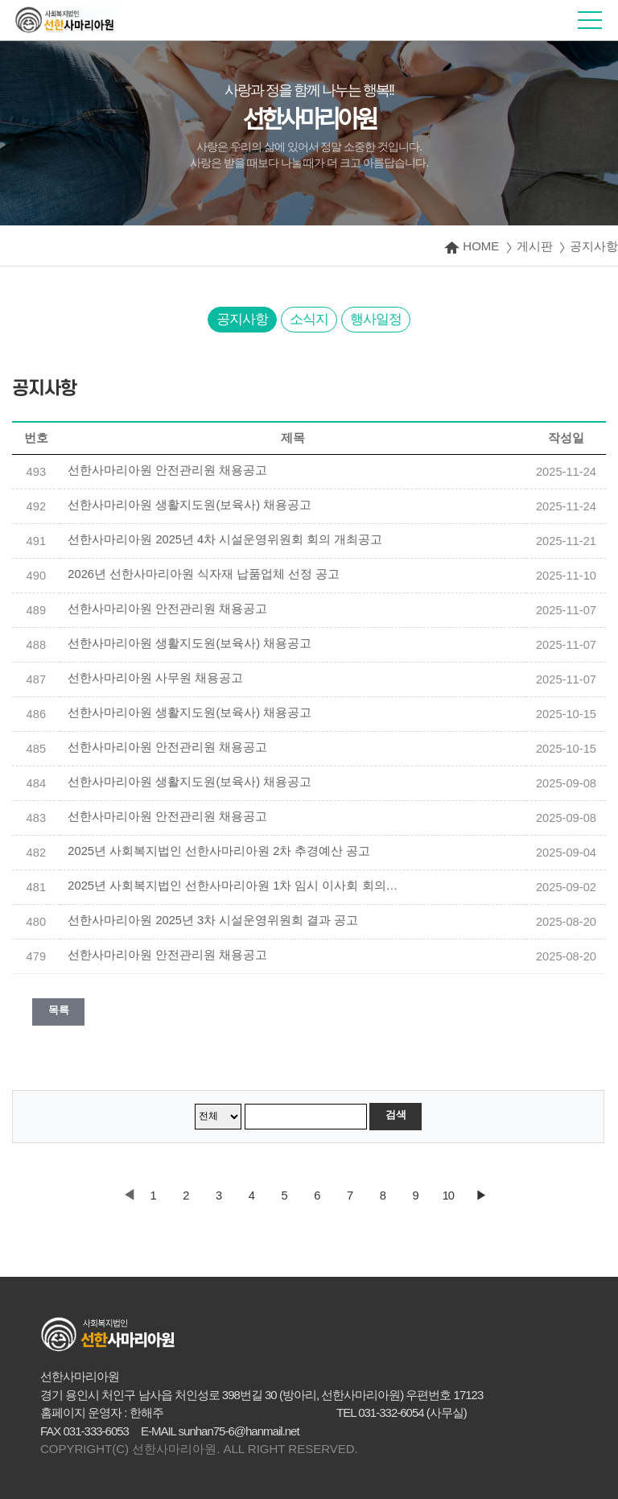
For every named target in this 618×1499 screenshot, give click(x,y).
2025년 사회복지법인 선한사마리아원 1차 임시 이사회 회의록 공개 (237, 885)
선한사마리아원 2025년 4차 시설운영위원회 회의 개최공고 (225, 539)
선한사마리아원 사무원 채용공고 (155, 677)
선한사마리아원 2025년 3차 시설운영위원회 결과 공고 (213, 920)
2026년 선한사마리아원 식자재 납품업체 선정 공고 (204, 574)
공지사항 (242, 319)
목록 (58, 1010)
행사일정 (376, 319)
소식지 (309, 319)
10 (448, 1195)
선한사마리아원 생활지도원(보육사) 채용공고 (189, 504)
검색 (395, 1115)
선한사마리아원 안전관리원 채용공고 (167, 470)
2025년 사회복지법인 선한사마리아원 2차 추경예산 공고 (219, 850)
